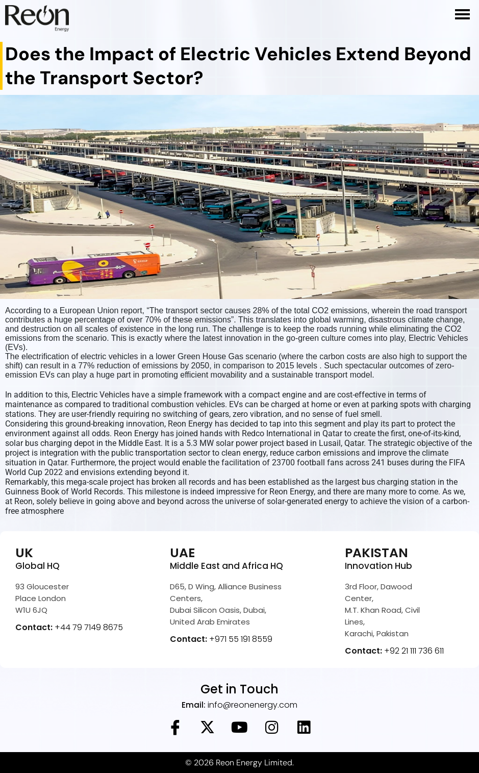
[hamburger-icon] (462, 14)
